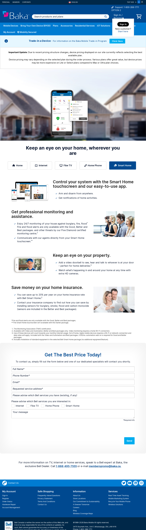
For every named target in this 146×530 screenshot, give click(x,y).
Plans (55, 25)
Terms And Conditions (46, 490)
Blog (75, 499)
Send (129, 429)
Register (118, 18)
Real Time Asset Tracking (118, 484)
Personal (6, 2)
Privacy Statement (45, 487)
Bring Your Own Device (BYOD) (36, 25)
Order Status (7, 490)
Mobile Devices (10, 25)
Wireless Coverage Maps (83, 502)
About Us (76, 484)
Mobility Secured (26, 32)
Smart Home (122, 165)
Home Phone (93, 165)
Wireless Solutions (115, 493)
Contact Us (42, 493)
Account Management (11, 496)
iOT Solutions (103, 25)
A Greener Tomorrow (81, 493)
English (73, 2)
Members (16, 2)
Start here (123, 31)
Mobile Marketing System (118, 487)
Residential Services (85, 25)
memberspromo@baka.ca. (105, 455)
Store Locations (79, 487)
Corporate (26, 2)
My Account (9, 32)
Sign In (117, 15)
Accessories (67, 25)
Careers (76, 496)
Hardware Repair (9, 493)
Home (17, 165)
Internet (41, 165)
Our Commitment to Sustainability (86, 490)
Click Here (117, 41)
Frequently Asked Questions (49, 484)
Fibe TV (66, 165)
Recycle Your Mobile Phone (119, 490)
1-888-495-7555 (66, 455)
